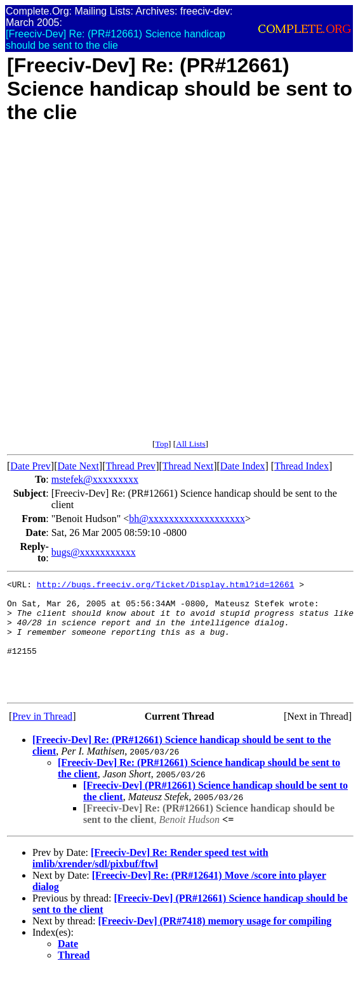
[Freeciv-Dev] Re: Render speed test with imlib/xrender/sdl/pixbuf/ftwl (150, 881)
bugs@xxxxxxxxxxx (93, 552)
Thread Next (187, 466)
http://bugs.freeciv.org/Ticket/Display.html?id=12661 (166, 586)
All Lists (190, 444)
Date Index (242, 466)
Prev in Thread (42, 739)
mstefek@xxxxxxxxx (94, 479)
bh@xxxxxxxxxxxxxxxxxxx (187, 518)
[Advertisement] (151, 288)
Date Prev (30, 466)
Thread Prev (130, 466)
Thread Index (301, 466)
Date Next (78, 466)
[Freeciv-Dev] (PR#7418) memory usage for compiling (215, 943)
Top (161, 444)
